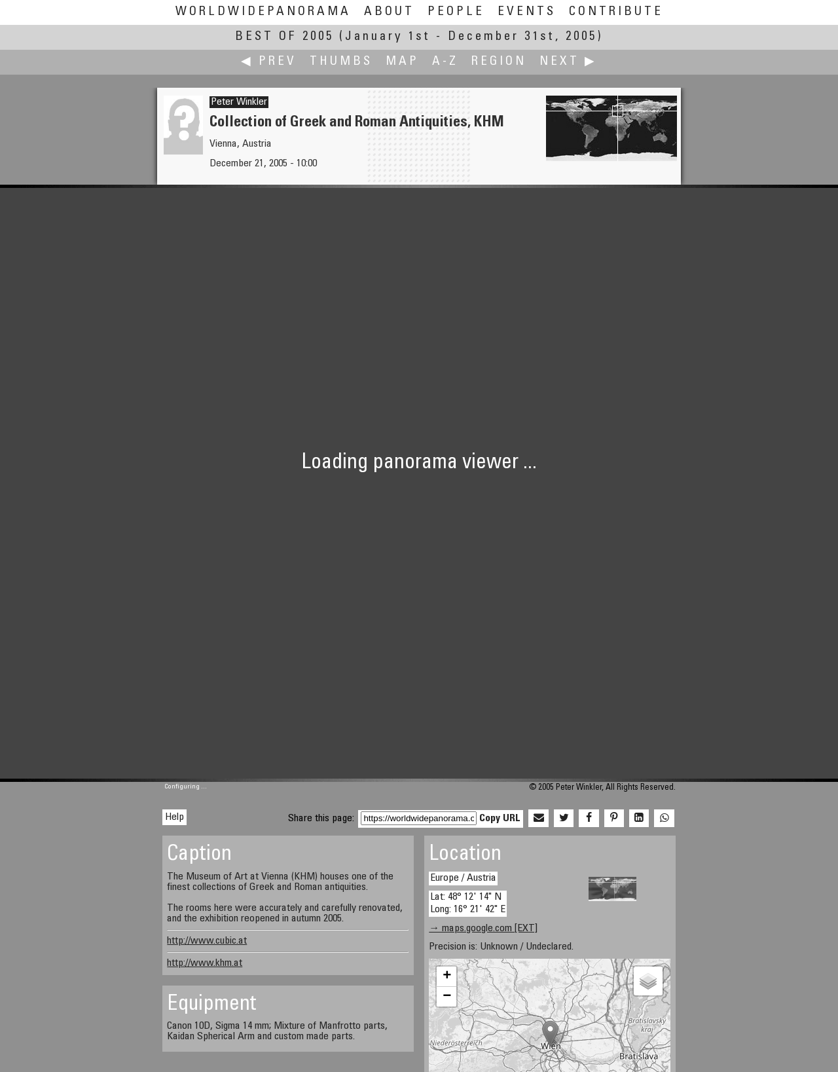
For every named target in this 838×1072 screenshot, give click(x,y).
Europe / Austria (463, 878)
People (456, 12)
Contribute (616, 12)
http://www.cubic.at (207, 941)
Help (174, 817)
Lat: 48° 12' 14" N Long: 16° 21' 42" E (467, 903)
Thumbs (341, 62)
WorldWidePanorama (263, 12)
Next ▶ (568, 62)
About (389, 12)
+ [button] (447, 976)
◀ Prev (269, 62)
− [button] (447, 997)
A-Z (445, 62)
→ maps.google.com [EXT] (483, 928)
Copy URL (499, 818)
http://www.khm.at (204, 963)
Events (527, 12)
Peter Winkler (239, 102)
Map (402, 62)
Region (498, 62)
